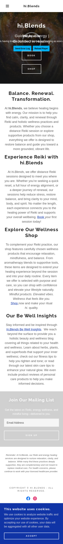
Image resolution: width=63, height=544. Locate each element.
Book (32, 55)
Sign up (31, 435)
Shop (31, 69)
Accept (31, 536)
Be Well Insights (23, 329)
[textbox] (31, 423)
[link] (31, 6)
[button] (5, 6)
